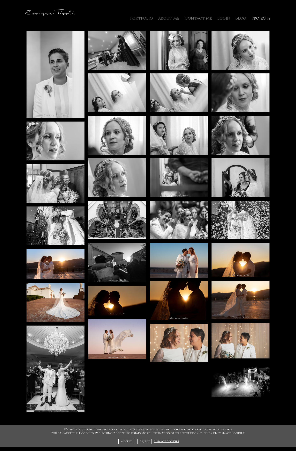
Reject (144, 441)
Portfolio (141, 18)
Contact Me (198, 18)
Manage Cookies (166, 441)
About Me (168, 18)
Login (223, 18)
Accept (126, 441)
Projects (260, 18)
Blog (240, 18)
